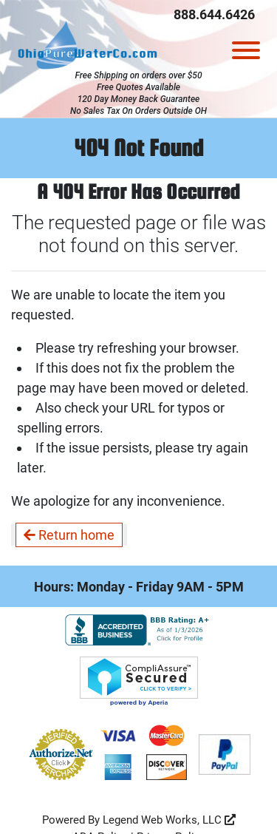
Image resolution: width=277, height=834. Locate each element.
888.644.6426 (214, 14)
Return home (69, 535)
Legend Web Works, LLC (169, 820)
